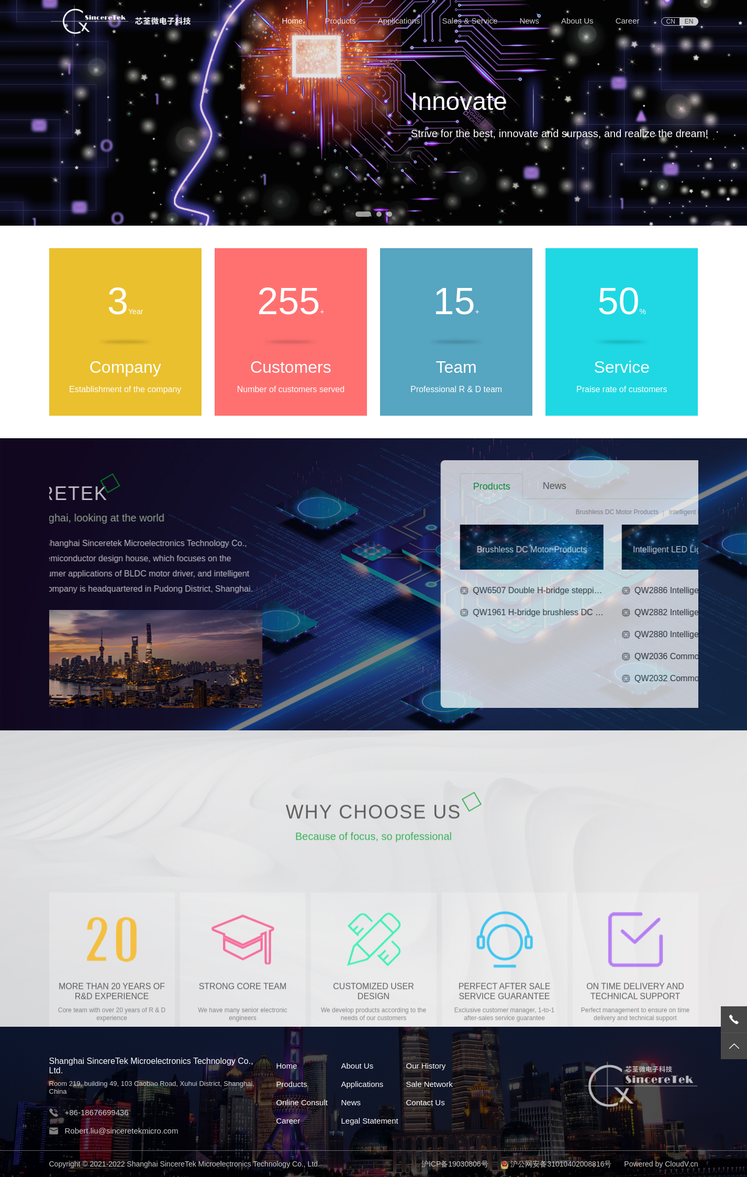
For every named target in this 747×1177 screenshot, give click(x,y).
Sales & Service (470, 20)
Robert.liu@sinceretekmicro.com (122, 1130)
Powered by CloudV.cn (661, 1164)
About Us (577, 20)
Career (628, 20)
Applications (399, 20)
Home (292, 20)
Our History (425, 1065)
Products (340, 20)
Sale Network (429, 1084)
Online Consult (302, 1102)
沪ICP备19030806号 (454, 1164)
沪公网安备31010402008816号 (560, 1164)
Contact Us (425, 1102)
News (529, 20)
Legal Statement (369, 1120)
